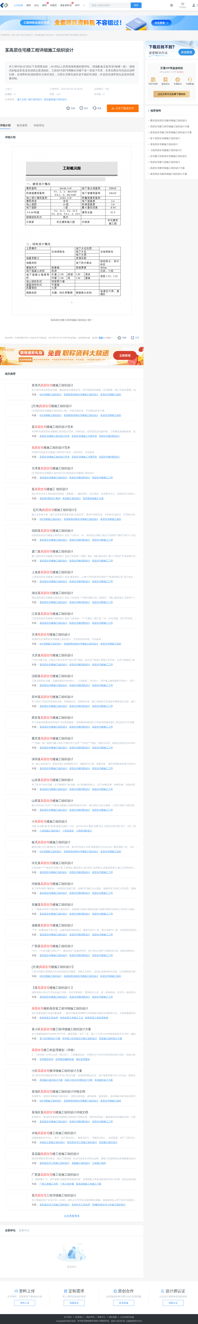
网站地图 (113, 1317)
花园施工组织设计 (81, 1163)
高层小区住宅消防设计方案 (78, 1080)
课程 (44, 4)
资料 (28, 5)
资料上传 (24, 1303)
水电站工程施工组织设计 (52, 1142)
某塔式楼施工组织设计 (52, 385)
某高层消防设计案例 (50, 498)
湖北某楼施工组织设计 (52, 593)
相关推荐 (10, 373)
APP (77, 5)
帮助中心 (102, 1317)
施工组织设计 (27, 35)
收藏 (121, 337)
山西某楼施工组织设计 (52, 800)
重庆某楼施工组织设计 (52, 738)
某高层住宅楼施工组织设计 (53, 477)
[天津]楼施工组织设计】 (53, 967)
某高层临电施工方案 (93, 498)
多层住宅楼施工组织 (110, 394)
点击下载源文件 (125, 108)
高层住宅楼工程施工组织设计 (164, 162)
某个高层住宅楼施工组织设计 (164, 138)
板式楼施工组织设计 (51, 842)
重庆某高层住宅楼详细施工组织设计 (167, 120)
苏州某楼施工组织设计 (52, 697)
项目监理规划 (83, 1059)
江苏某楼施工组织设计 (52, 613)
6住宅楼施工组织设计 (51, 394)
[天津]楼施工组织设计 (52, 406)
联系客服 (123, 1303)
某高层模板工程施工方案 (88, 1184)
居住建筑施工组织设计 (44, 35)
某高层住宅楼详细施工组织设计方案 (167, 174)
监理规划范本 (46, 1059)
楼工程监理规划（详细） (54, 1050)
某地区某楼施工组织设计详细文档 (60, 1112)
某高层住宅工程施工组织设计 (82, 1142)
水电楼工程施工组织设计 (54, 1133)
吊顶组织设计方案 (103, 1080)
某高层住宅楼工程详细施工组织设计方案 (170, 132)
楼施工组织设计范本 (51, 447)
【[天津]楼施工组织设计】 (55, 510)
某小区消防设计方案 (50, 1038)
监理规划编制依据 (64, 1059)
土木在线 (18, 5)
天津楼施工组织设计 (51, 634)
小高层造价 (68, 830)
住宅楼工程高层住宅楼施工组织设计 (167, 156)
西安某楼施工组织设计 (52, 717)
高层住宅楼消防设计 (109, 436)
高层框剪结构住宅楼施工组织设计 (81, 394)
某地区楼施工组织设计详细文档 (58, 1091)
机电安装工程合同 (49, 1017)
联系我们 (79, 1317)
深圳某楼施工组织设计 (52, 759)
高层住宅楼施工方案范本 (84, 436)
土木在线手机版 (127, 1317)
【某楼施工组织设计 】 (53, 987)
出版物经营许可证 (134, 1321)
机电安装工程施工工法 (71, 1017)
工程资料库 (5, 35)
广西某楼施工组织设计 (52, 946)
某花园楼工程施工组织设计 (55, 1154)
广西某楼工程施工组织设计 (55, 1174)
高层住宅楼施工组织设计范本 (55, 436)
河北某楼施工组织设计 (52, 863)
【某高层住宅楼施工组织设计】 (165, 150)
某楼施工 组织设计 (50, 489)
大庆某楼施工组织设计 (52, 655)
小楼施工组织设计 (49, 821)
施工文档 (15, 35)
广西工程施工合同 (49, 1184)
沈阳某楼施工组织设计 (52, 676)
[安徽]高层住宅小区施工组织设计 (109, 1204)
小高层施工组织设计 (50, 830)
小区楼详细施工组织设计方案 (57, 1070)
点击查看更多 (72, 1216)
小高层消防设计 (84, 830)
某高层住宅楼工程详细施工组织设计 (72, 35)
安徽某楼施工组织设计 (52, 904)
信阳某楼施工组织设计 (52, 530)
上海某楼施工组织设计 (52, 572)
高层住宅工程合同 (81, 1204)
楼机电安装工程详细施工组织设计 (60, 1008)
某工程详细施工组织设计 (54, 1195)
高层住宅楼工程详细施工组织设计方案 (168, 126)
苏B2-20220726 (118, 1321)
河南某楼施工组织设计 (52, 883)
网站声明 (90, 1317)
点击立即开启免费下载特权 (171, 94)
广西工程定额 (67, 1184)
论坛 (36, 5)
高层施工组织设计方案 (110, 1038)
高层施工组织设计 (71, 498)
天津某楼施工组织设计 (52, 468)
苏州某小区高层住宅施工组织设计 (79, 1038)
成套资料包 (66, 4)
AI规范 (53, 5)
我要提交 (74, 1303)
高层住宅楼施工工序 (102, 477)
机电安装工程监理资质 (96, 1017)
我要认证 (173, 1303)
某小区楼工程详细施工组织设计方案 (61, 1029)
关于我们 (68, 1317)
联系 (101, 338)
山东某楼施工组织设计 (52, 780)
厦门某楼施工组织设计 (52, 551)
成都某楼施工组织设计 (52, 925)
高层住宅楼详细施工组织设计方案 (166, 168)
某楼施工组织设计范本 (52, 426)
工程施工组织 (99, 1163)
